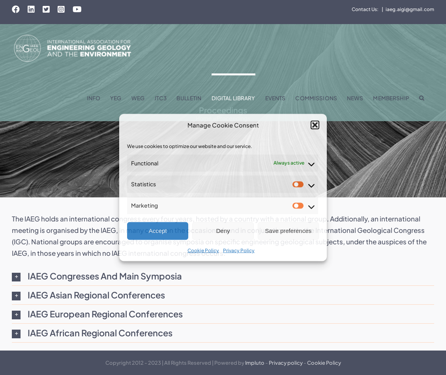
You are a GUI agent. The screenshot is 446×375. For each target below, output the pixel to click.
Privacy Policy (239, 250)
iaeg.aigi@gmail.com (410, 9)
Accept (158, 230)
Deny (223, 230)
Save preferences (288, 230)
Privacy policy (286, 363)
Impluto (254, 363)
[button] (315, 125)
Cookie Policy (203, 250)
